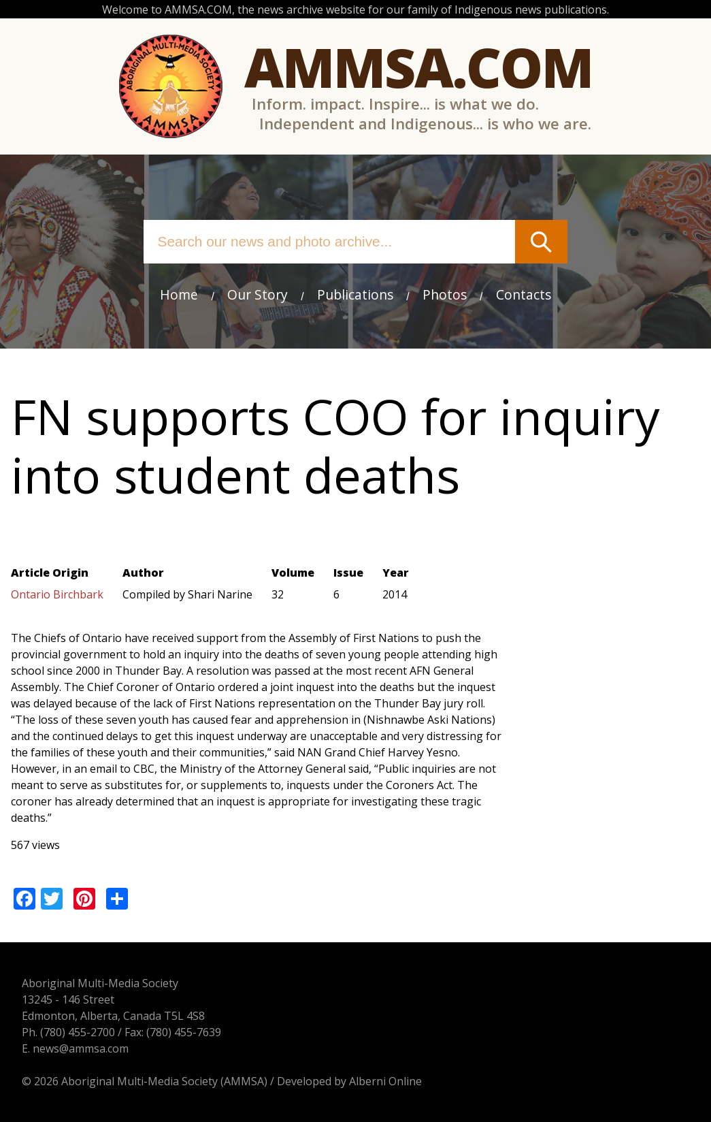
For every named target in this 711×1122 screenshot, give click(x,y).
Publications (355, 294)
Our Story (257, 294)
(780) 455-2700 (77, 1032)
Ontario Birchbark (57, 594)
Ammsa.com (418, 66)
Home (179, 294)
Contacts (523, 294)
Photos (445, 294)
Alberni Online (385, 1081)
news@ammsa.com (81, 1048)
